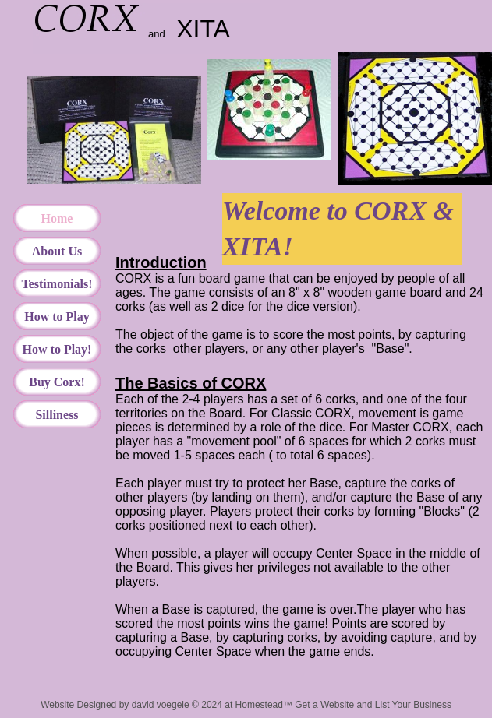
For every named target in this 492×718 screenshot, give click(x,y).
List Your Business (413, 704)
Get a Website (324, 704)
